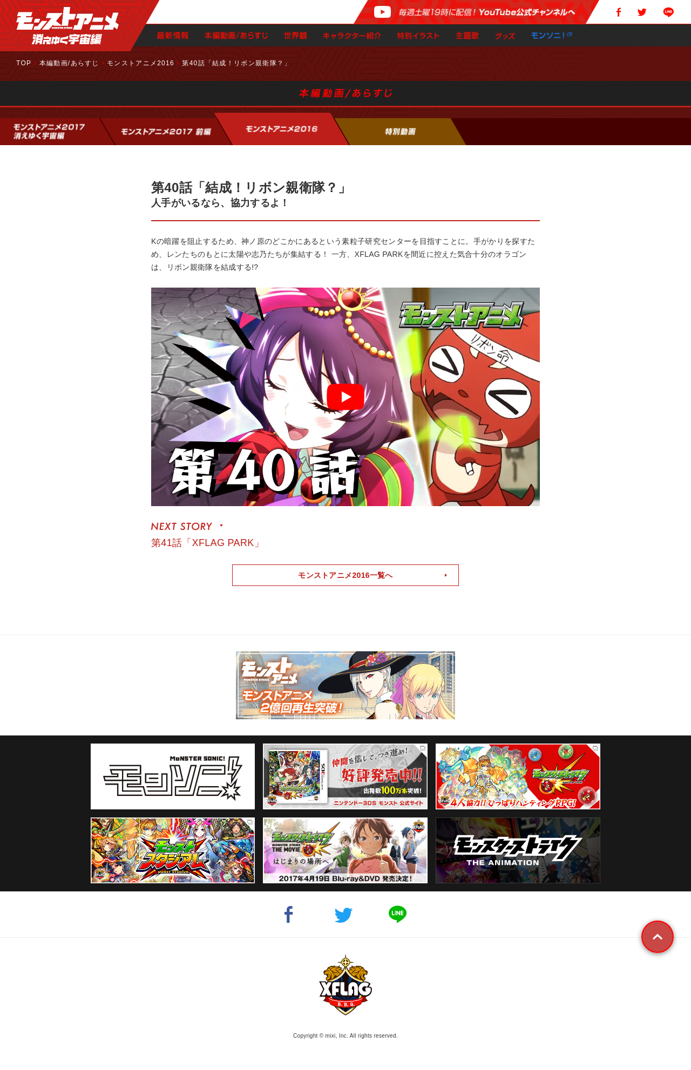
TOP (23, 63)
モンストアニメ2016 (140, 63)
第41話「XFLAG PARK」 (207, 542)
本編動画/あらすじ (69, 63)
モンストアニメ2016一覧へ (345, 575)
